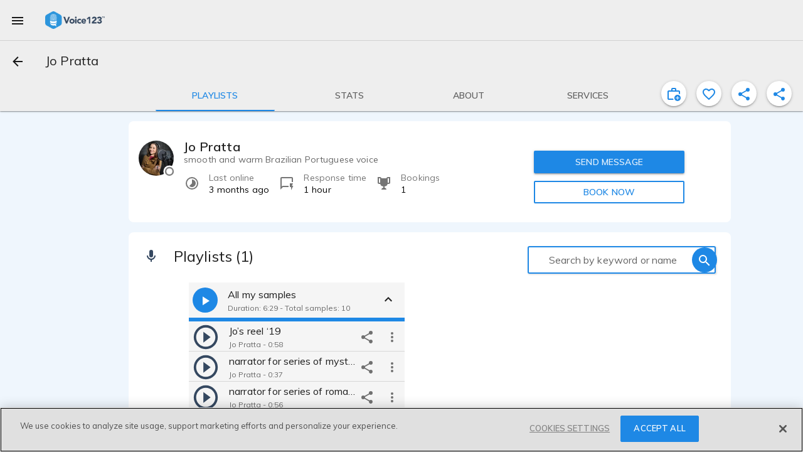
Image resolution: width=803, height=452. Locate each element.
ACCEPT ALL (659, 428)
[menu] (17, 20)
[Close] (783, 429)
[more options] (392, 336)
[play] (205, 336)
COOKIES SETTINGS (569, 428)
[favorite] (708, 93)
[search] (704, 259)
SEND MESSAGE (609, 162)
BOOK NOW (609, 192)
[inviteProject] (673, 93)
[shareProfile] (744, 93)
